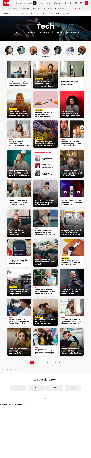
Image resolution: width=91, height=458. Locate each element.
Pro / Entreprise (57, 3)
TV (70, 9)
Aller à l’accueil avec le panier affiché (76, 3)
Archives (3, 404)
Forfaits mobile (24, 9)
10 (51, 363)
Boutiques (71, 3)
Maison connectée (73, 32)
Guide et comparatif (62, 14)
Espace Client (86, 3)
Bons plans (31, 32)
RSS (26, 404)
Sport (39, 14)
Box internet (13, 9)
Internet (59, 32)
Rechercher (34, 3)
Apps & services (45, 3)
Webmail (81, 3)
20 (55, 363)
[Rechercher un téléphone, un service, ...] (24, 3)
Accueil (16, 14)
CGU (11, 404)
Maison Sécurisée (60, 9)
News (17, 32)
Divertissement (48, 14)
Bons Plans (78, 9)
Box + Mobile (48, 9)
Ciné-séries (24, 14)
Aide (66, 3)
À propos (18, 404)
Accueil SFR (6, 3)
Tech (32, 14)
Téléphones (36, 9)
